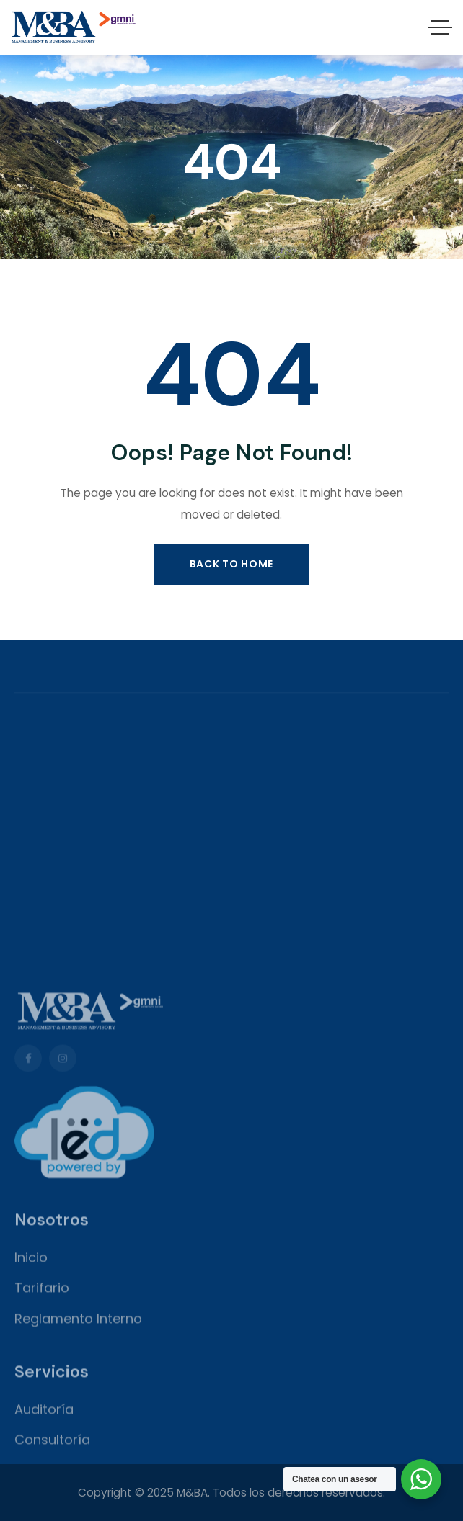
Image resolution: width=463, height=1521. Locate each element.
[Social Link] (28, 1261)
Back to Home (231, 564)
